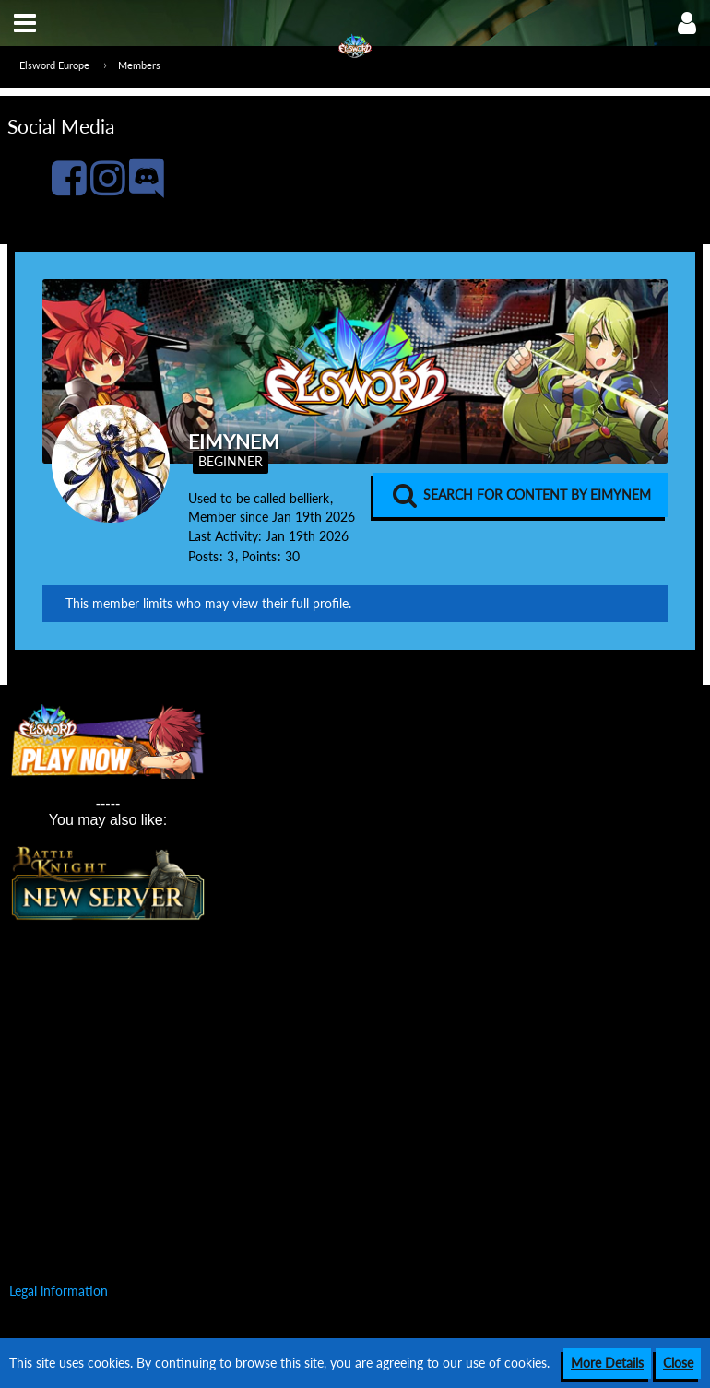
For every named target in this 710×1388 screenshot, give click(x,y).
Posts (203, 556)
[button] (25, 23)
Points (259, 556)
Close (678, 1362)
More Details (607, 1362)
